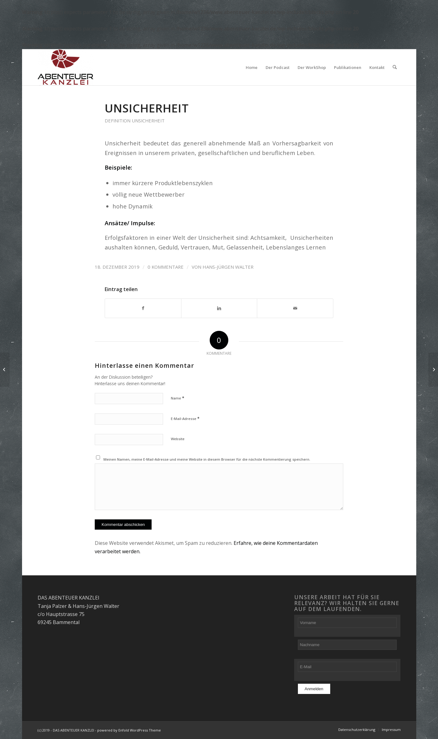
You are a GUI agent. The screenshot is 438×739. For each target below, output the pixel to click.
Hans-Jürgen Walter (228, 267)
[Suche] (395, 67)
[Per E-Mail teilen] (295, 308)
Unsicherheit (147, 108)
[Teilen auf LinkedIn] (219, 308)
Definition (117, 120)
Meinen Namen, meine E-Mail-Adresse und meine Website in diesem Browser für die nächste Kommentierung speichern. (206, 459)
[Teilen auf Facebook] (143, 308)
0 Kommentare (166, 267)
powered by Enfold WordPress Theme (129, 730)
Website (178, 438)
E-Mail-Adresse (185, 418)
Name (177, 398)
